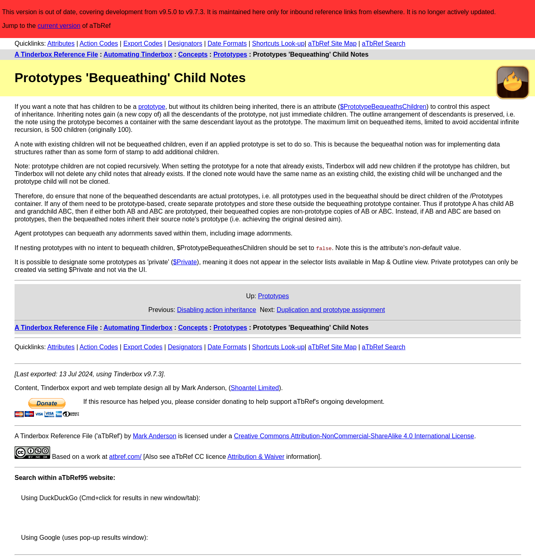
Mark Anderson (154, 435)
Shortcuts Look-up (278, 43)
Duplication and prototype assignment (331, 309)
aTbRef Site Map (332, 43)
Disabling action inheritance (216, 309)
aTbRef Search (384, 43)
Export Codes (143, 43)
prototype (151, 106)
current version (59, 25)
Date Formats (227, 43)
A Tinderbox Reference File (56, 54)
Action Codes (99, 43)
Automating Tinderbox (138, 54)
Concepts (193, 54)
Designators (185, 43)
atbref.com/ (125, 456)
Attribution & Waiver (255, 456)
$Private (185, 262)
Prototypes (230, 54)
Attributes (61, 43)
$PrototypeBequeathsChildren (383, 106)
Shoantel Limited (255, 387)
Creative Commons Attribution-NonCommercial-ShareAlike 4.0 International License (354, 435)
